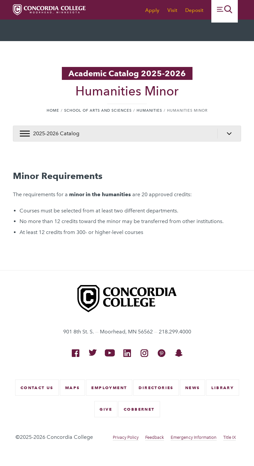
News (192, 387)
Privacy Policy (126, 437)
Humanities (149, 110)
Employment (109, 387)
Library (222, 387)
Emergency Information (194, 437)
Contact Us (37, 387)
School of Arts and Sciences (98, 110)
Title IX (229, 437)
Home (53, 110)
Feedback (154, 437)
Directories (156, 387)
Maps (72, 387)
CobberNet (139, 409)
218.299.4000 (175, 331)
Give (106, 409)
